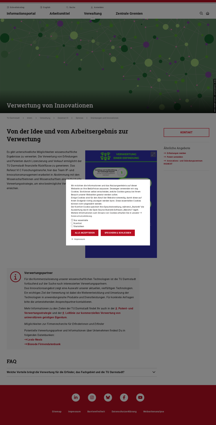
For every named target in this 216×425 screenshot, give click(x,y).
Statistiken (77, 226)
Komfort (76, 223)
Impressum (78, 239)
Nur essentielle (79, 220)
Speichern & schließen (118, 233)
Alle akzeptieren (84, 233)
